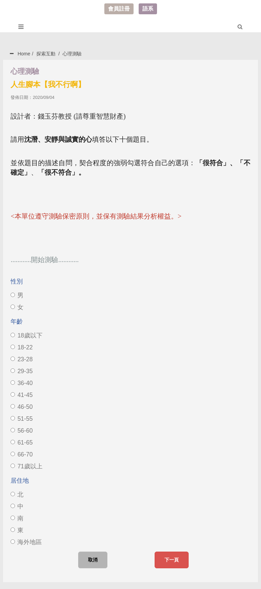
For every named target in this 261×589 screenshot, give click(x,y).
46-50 (22, 406)
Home (24, 53)
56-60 (22, 430)
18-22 (22, 347)
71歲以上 (26, 466)
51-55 (22, 418)
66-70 (22, 454)
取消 (93, 559)
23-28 (22, 359)
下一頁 (171, 559)
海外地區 (26, 542)
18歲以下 (26, 335)
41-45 (22, 395)
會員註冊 (119, 9)
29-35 (22, 371)
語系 (147, 9)
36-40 (22, 383)
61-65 (22, 442)
